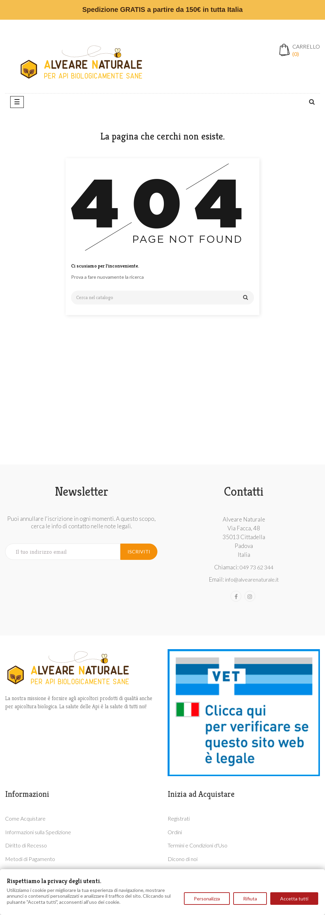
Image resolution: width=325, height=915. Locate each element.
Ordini (175, 832)
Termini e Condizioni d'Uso (197, 845)
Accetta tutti (294, 898)
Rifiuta (250, 898)
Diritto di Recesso (26, 845)
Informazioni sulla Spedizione (38, 832)
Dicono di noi (183, 859)
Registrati (179, 818)
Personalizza (207, 898)
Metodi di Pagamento (30, 859)
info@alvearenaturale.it (252, 579)
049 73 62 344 (256, 567)
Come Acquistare (25, 818)
